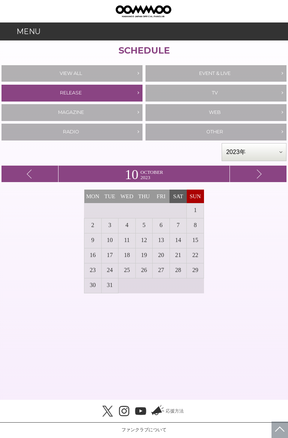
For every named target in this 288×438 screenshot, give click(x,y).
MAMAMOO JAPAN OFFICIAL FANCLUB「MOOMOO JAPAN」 (143, 11)
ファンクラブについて (144, 430)
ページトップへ (280, 430)
